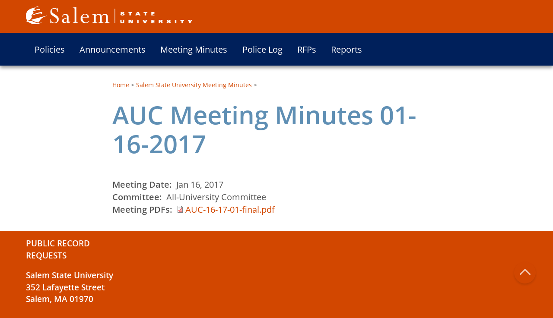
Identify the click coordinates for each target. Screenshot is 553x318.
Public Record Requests (58, 249)
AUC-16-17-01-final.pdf (230, 209)
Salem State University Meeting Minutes (194, 85)
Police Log (262, 49)
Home (120, 85)
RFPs (306, 49)
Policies (50, 49)
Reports (346, 49)
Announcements (112, 49)
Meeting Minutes (193, 49)
